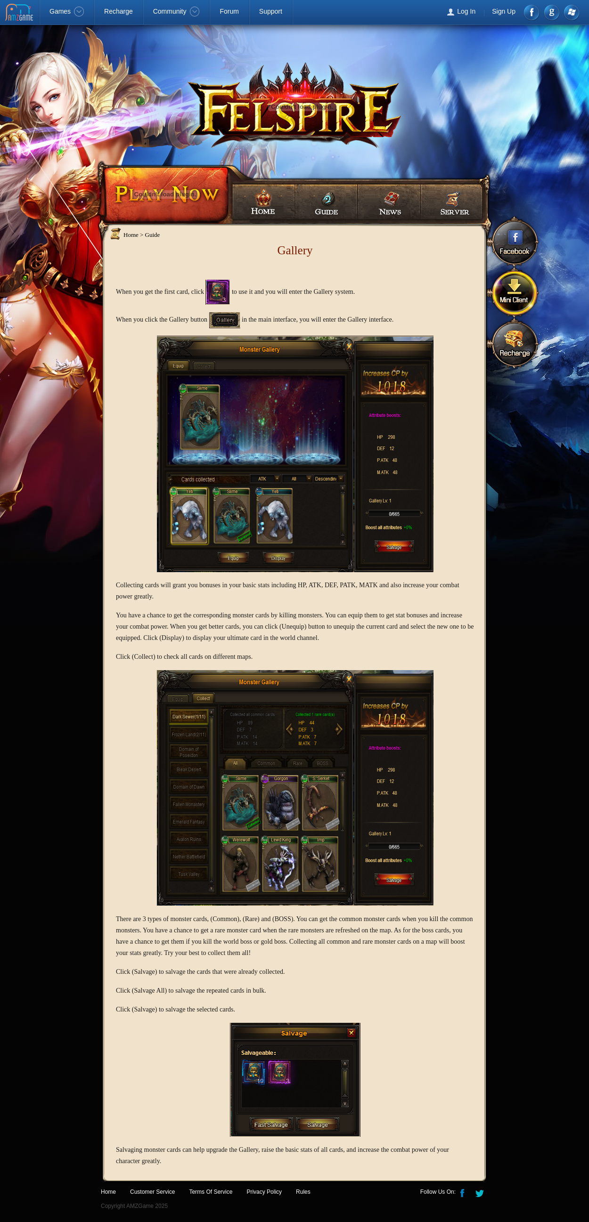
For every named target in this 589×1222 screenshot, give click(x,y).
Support (270, 11)
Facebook (532, 12)
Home (263, 201)
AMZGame (20, 13)
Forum (229, 11)
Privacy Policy (264, 1192)
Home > (133, 234)
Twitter (480, 1192)
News (389, 201)
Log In (466, 11)
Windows (571, 12)
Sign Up (503, 11)
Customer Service (152, 1192)
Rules (303, 1192)
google (551, 12)
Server (452, 201)
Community (176, 11)
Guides (326, 201)
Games (66, 11)
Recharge (118, 11)
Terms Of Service (210, 1192)
